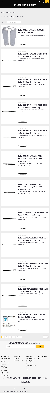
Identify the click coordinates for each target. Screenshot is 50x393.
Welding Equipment (10, 12)
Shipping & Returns (18, 360)
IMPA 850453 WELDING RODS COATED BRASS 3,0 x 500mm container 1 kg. (30, 158)
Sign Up (19, 358)
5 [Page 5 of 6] (17, 337)
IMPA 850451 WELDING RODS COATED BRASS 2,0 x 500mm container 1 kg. (30, 187)
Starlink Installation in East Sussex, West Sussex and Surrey (31, 365)
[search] (39, 1)
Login (15, 358)
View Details (22, 44)
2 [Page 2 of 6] (6, 337)
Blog (27, 369)
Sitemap (23, 388)
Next (46, 337)
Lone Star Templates (23, 391)
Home (2, 12)
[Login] (43, 1)
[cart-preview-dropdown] (46, 1)
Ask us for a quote (30, 358)
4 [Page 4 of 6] (13, 337)
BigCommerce (10, 391)
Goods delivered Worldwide (30, 361)
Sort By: (4, 22)
